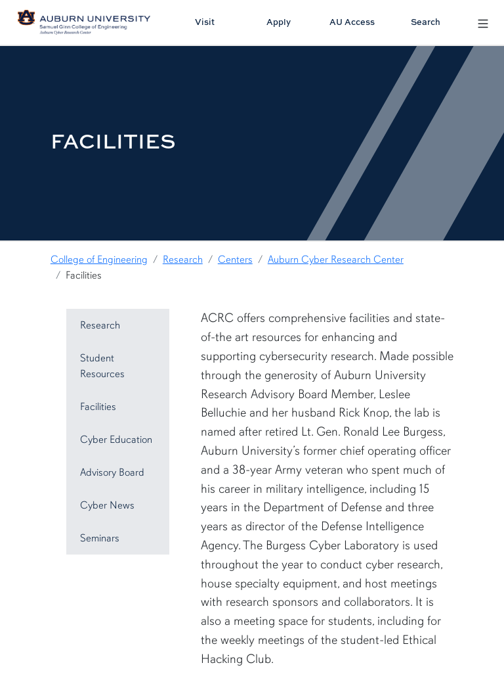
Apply (278, 22)
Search (425, 22)
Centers (235, 259)
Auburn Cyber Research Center (336, 259)
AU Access (352, 22)
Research (183, 259)
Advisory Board (112, 472)
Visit (205, 22)
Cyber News (107, 505)
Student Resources (102, 366)
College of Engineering (99, 259)
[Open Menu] (483, 22)
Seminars (99, 538)
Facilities (98, 406)
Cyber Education (116, 439)
